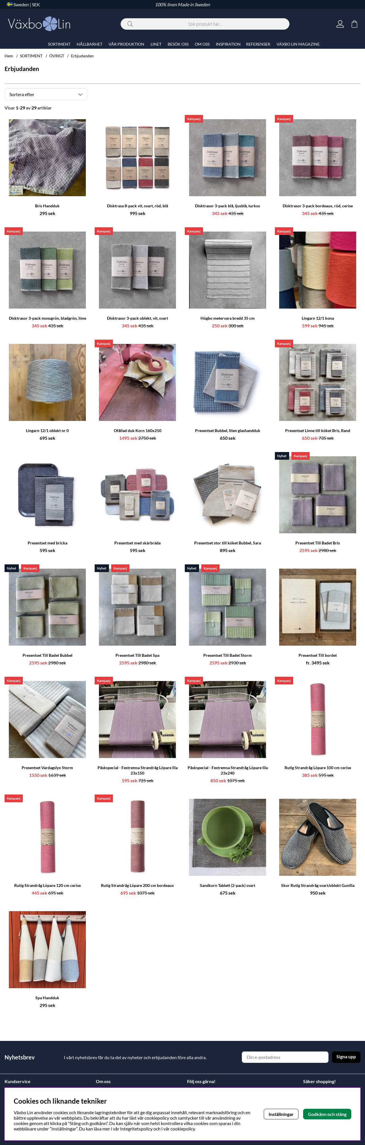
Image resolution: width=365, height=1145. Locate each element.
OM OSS (202, 44)
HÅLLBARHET (89, 44)
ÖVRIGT (56, 55)
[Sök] (205, 24)
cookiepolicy (183, 1128)
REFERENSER (258, 44)
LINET (156, 44)
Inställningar (281, 1114)
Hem (9, 55)
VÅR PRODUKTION (126, 44)
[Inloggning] (340, 24)
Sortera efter (21, 94)
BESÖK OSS (178, 44)
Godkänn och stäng (327, 1114)
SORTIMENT (31, 55)
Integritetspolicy (136, 1128)
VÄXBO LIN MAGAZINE (298, 44)
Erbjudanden (82, 55)
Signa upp (346, 1056)
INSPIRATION (228, 44)
